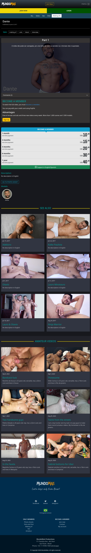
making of (12, 32)
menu (86, 4)
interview (35, 32)
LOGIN (69, 11)
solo (20, 32)
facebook (36, 502)
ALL (32, 16)
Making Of (56, 16)
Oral (48, 16)
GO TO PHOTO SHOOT (10, 182)
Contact (62, 524)
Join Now (50, 4)
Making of (28, 526)
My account (62, 526)
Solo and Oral (28, 524)
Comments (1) (7, 95)
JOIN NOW (23, 11)
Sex (43, 16)
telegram (55, 502)
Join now (62, 522)
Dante (7, 200)
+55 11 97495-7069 (44, 546)
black (27, 32)
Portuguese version (45, 513)
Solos (38, 16)
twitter (45, 502)
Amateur (29, 531)
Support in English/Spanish (45, 167)
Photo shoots (28, 522)
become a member (33, 105)
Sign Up (6, 120)
